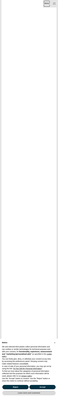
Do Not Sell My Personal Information (27, 369)
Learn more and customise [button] (29, 393)
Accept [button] (43, 387)
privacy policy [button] (27, 376)
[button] (55, 343)
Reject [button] (15, 387)
